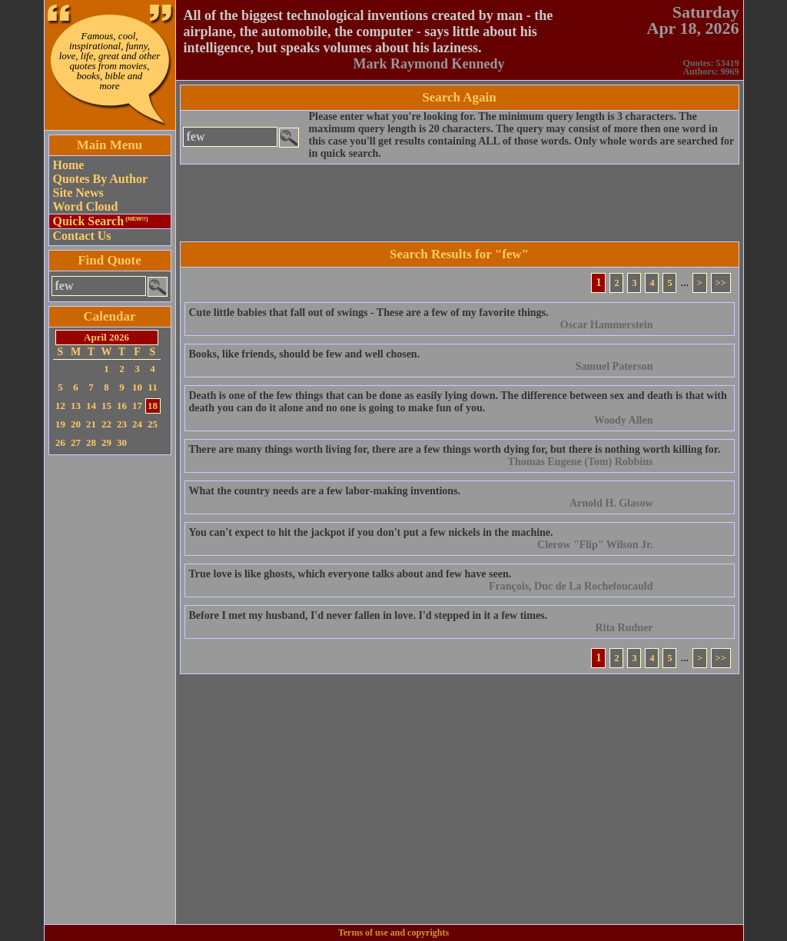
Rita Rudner (624, 627)
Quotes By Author (100, 178)
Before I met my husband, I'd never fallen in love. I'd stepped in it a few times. (368, 615)
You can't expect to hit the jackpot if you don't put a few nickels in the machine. (371, 532)
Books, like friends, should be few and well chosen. (304, 354)
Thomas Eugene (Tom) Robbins (580, 461)
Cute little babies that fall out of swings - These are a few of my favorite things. (369, 312)
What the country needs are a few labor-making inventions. (325, 491)
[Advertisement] (109, 689)
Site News (78, 192)
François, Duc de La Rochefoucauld (571, 586)
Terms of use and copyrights (393, 932)
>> (721, 283)
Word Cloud (85, 206)
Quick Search (100, 221)
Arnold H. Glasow (611, 503)
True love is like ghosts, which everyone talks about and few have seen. (350, 574)
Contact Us (82, 235)
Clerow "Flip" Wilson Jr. (595, 544)
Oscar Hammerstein (606, 325)
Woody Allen (623, 420)
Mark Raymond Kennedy (428, 63)
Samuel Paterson (614, 366)
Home (69, 164)
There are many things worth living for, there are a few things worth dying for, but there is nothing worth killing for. (455, 449)
